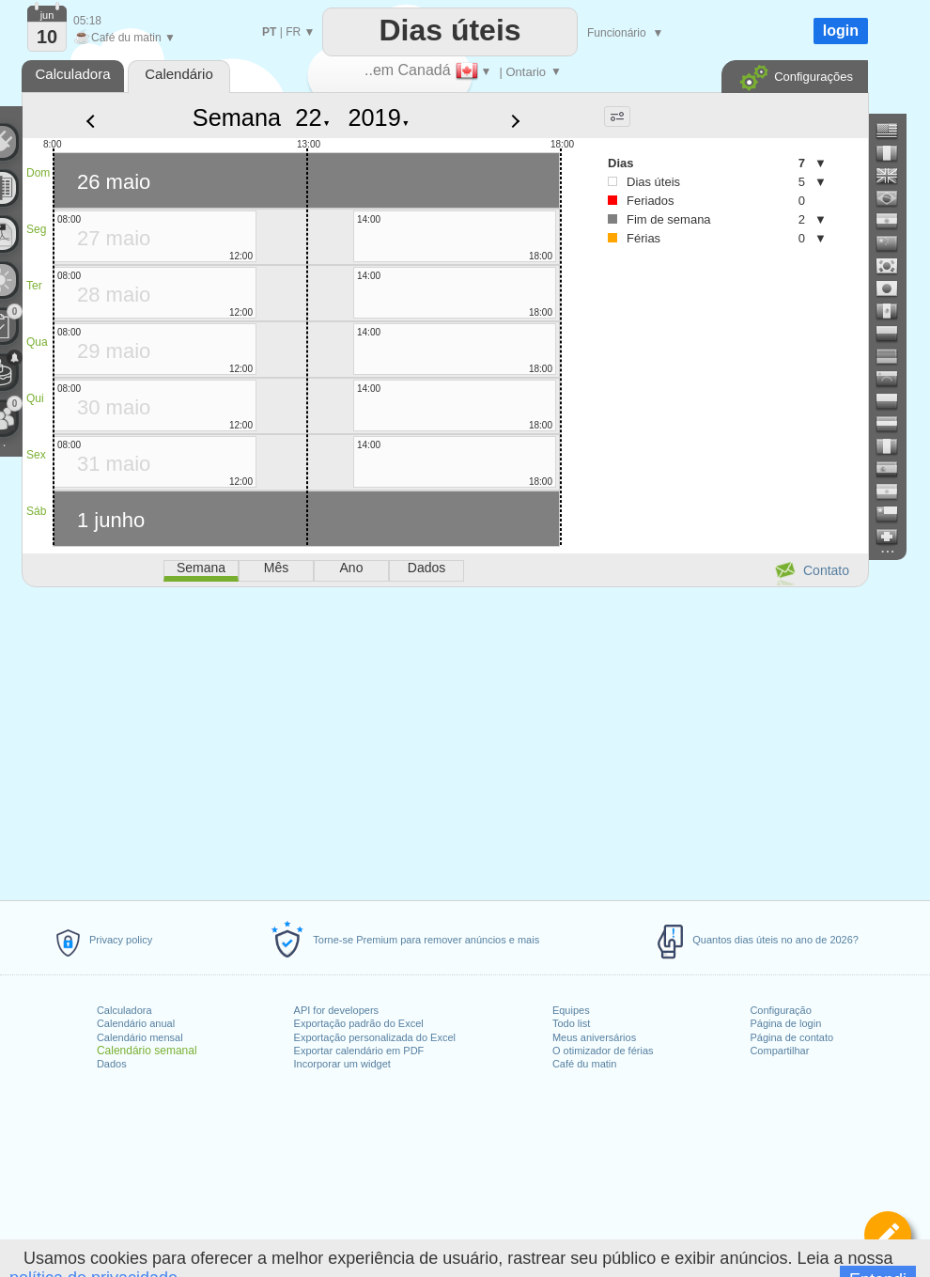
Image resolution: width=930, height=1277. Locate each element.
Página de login (785, 1023)
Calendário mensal (140, 1037)
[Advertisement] (444, 740)
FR (293, 32)
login (841, 31)
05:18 (87, 20)
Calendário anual (136, 1023)
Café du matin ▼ (124, 37)
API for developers (337, 1010)
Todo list (571, 1023)
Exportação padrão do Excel (359, 1023)
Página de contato (791, 1037)
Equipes (571, 1010)
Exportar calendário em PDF (359, 1050)
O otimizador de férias (603, 1050)
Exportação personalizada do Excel (375, 1037)
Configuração (780, 1010)
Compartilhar (779, 1050)
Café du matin (584, 1063)
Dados (112, 1063)
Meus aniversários (594, 1037)
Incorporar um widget (342, 1063)
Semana (237, 117)
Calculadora (124, 1010)
